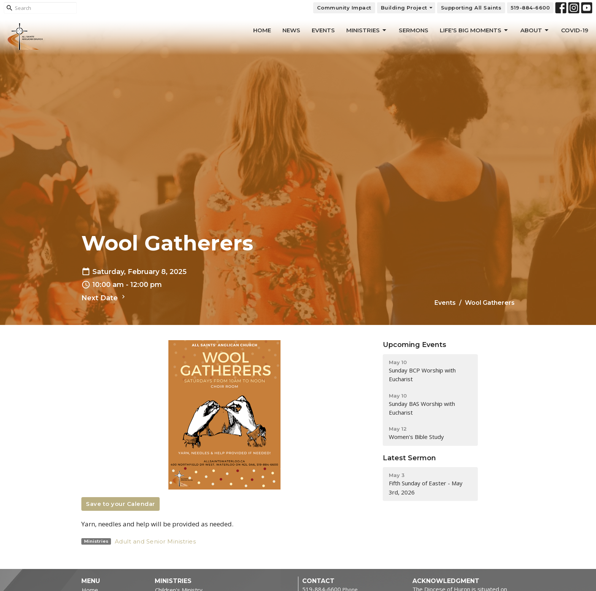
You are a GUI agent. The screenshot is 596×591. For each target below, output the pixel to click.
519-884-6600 (530, 8)
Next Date (104, 297)
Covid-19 (574, 30)
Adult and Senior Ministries (155, 541)
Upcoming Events (414, 345)
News (291, 30)
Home (262, 30)
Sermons (413, 30)
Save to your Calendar (120, 503)
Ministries (366, 30)
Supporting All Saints (471, 8)
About (535, 30)
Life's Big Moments (474, 30)
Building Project (407, 8)
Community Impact (344, 8)
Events (323, 30)
